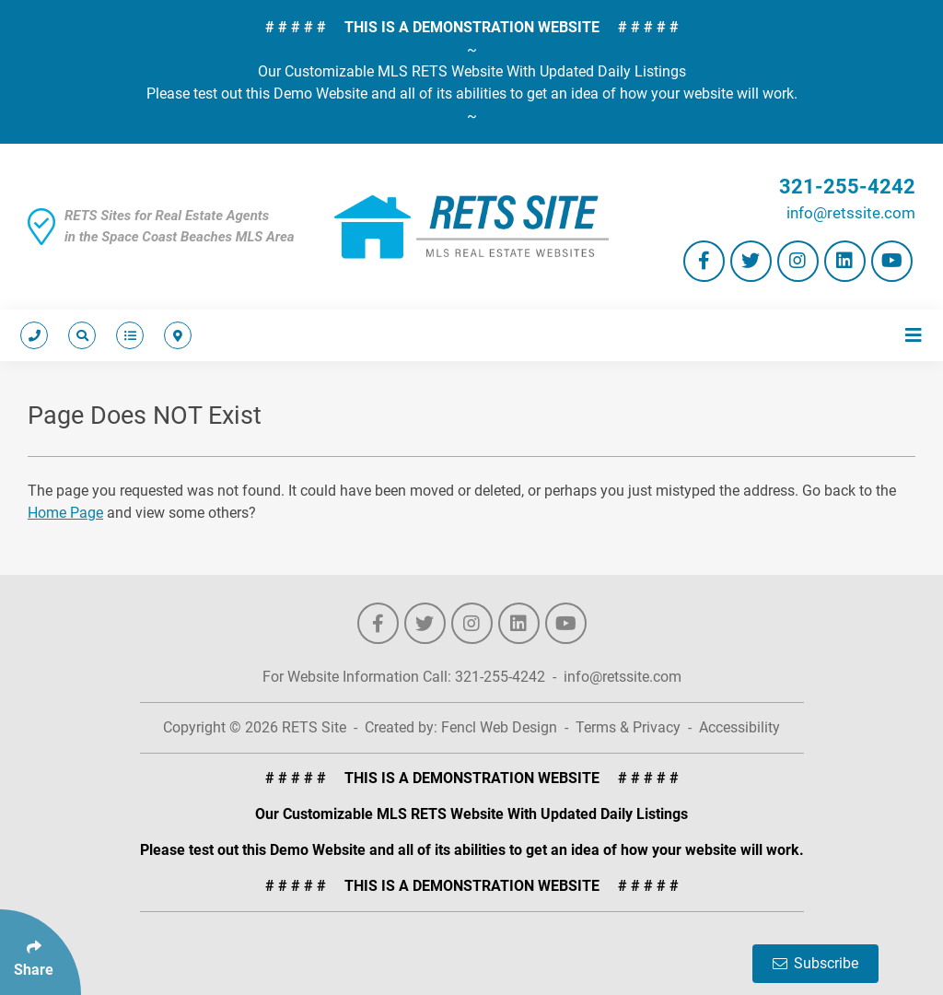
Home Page (65, 512)
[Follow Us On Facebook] (704, 261)
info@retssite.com (850, 213)
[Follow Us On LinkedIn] (845, 261)
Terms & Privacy (628, 727)
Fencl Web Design (499, 727)
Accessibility (739, 727)
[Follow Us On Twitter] (751, 261)
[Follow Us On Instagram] (798, 261)
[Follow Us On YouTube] (892, 261)
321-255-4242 (847, 186)
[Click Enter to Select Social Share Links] (40, 952)
